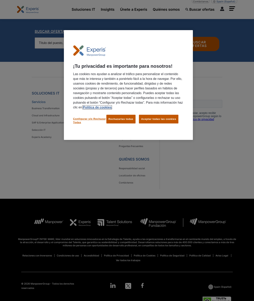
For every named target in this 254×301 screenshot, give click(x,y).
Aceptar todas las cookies (158, 119)
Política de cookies (97, 107)
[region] (128, 85)
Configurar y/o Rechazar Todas (89, 120)
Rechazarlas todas (121, 119)
